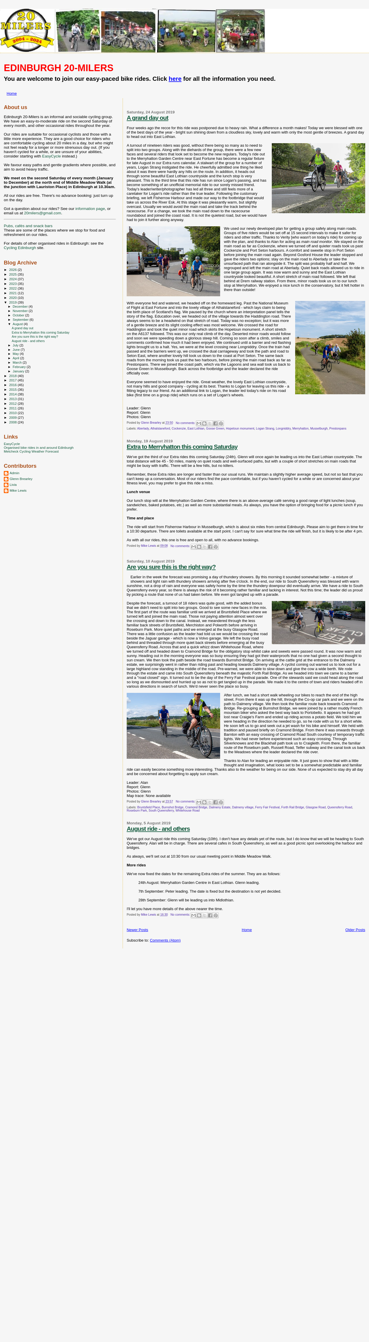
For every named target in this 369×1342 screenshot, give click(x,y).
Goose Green (215, 428)
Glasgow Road (316, 807)
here (175, 78)
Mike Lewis (18, 490)
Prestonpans (337, 428)
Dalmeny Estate (219, 807)
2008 (13, 422)
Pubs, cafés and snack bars (28, 226)
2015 (13, 389)
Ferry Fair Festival (267, 807)
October (19, 315)
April (16, 358)
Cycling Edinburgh (20, 248)
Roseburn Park (137, 810)
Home (12, 93)
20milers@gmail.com (42, 213)
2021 (13, 293)
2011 (13, 408)
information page (90, 208)
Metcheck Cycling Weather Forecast (31, 451)
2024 (13, 279)
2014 (13, 394)
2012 (13, 403)
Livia (13, 484)
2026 (13, 269)
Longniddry (283, 428)
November (21, 311)
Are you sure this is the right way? (171, 566)
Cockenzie (179, 428)
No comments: (186, 423)
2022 (13, 288)
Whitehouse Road (187, 810)
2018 (13, 376)
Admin (14, 473)
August (18, 324)
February (20, 367)
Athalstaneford (160, 428)
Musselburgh (319, 428)
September (21, 319)
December (21, 306)
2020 (13, 297)
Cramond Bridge (196, 807)
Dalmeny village (242, 807)
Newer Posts (137, 930)
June (17, 349)
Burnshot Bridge (173, 807)
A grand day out (147, 117)
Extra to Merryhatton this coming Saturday (182, 446)
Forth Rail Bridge (292, 807)
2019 (13, 302)
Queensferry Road (339, 807)
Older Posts (355, 930)
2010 (13, 413)
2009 (13, 417)
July (16, 345)
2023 (13, 283)
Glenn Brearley (21, 479)
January (19, 371)
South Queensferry (161, 810)
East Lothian (195, 428)
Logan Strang (265, 428)
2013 (13, 399)
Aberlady (143, 428)
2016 (13, 385)
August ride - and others (158, 828)
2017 (13, 380)
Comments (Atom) (165, 940)
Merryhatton (300, 428)
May (16, 353)
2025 (13, 274)
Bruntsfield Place (148, 807)
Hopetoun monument (240, 428)
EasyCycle (51, 156)
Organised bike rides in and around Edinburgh (39, 447)
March (18, 362)
